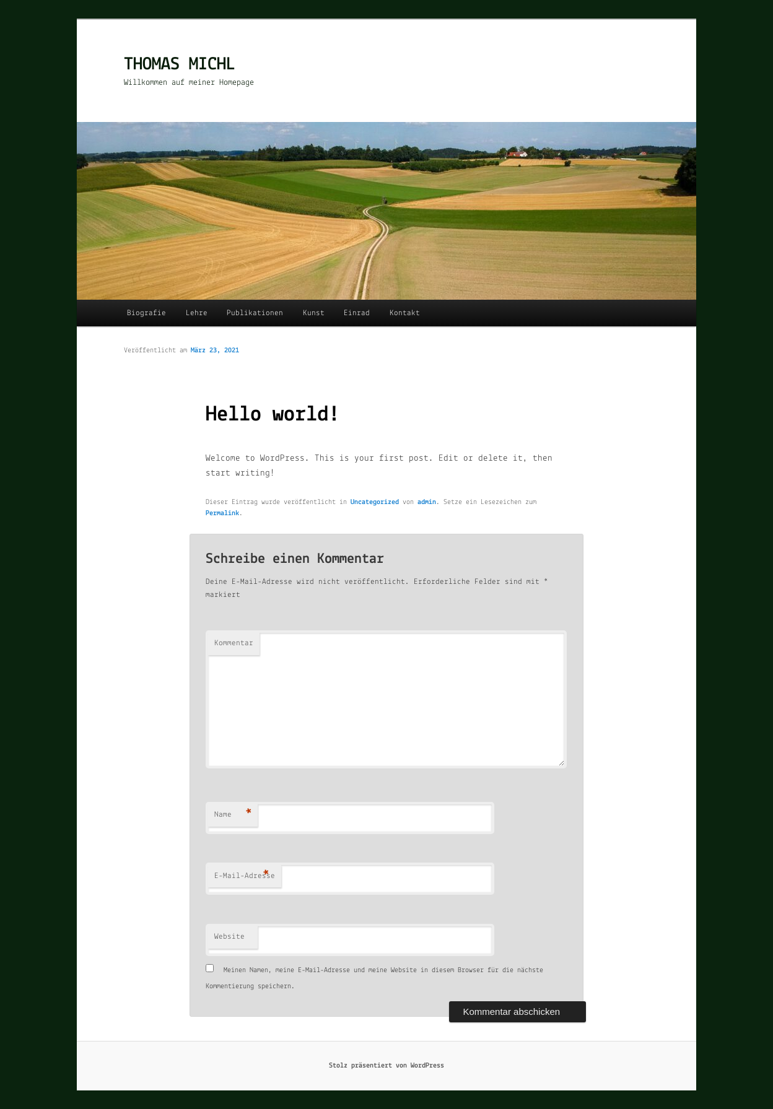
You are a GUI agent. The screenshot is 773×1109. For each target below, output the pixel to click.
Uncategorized (375, 502)
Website (229, 937)
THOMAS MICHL (179, 64)
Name (233, 815)
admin (426, 502)
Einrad (357, 313)
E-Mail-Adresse (244, 876)
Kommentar (233, 643)
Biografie (146, 313)
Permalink (222, 513)
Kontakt (405, 313)
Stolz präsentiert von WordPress (386, 1065)
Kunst (314, 313)
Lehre (196, 313)
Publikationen (255, 313)
